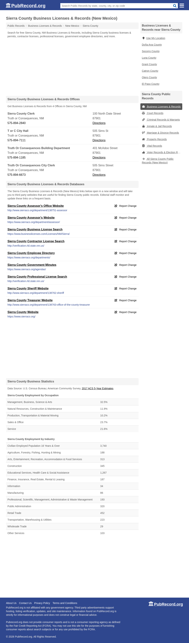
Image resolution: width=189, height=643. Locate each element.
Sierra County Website (22, 312)
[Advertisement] (72, 66)
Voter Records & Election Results (162, 152)
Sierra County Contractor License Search (35, 241)
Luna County (149, 57)
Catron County (150, 70)
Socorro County (151, 51)
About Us (11, 603)
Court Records (152, 113)
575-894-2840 (16, 123)
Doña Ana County (152, 44)
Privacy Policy (42, 603)
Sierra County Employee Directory (31, 253)
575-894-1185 (16, 157)
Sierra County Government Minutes (31, 264)
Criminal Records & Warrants (161, 119)
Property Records (154, 139)
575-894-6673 (16, 174)
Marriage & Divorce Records (160, 132)
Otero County (149, 77)
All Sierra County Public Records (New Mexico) (158, 160)
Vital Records (152, 145)
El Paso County (151, 83)
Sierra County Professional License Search (37, 276)
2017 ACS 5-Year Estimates (97, 388)
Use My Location (153, 38)
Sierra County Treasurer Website (30, 300)
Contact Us (25, 603)
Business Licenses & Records (161, 106)
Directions (98, 123)
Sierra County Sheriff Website (28, 288)
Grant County (149, 64)
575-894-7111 (16, 140)
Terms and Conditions (65, 603)
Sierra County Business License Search (34, 229)
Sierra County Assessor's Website (31, 217)
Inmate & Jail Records (157, 126)
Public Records (16, 25)
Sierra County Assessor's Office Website (35, 205)
